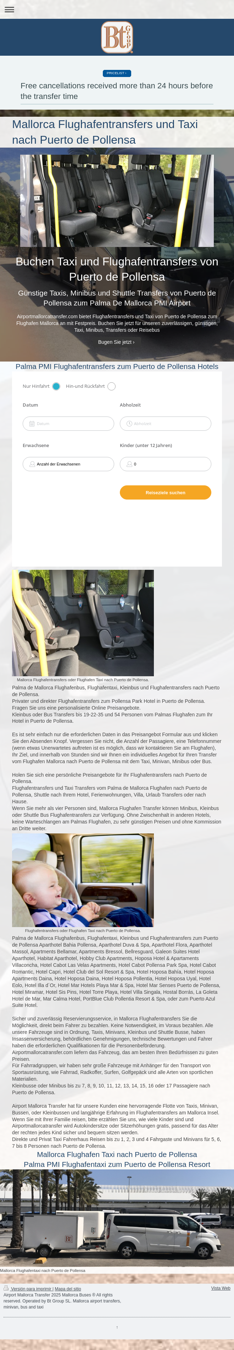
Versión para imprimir (28, 1288)
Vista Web (220, 1288)
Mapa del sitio (68, 1288)
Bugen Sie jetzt (115, 342)
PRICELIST (115, 73)
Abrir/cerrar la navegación (117, 9)
